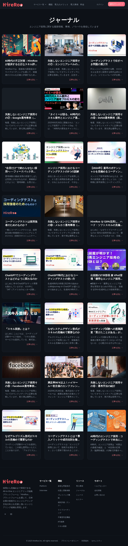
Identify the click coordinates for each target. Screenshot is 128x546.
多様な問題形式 (64, 486)
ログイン (100, 4)
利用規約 (85, 541)
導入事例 (74, 4)
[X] (5, 514)
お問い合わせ (99, 495)
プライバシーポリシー (70, 541)
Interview (43, 490)
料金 (82, 4)
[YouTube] (11, 514)
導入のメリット (61, 4)
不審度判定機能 (64, 517)
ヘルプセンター (100, 486)
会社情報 (97, 490)
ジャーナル (80, 490)
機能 (51, 4)
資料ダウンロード (116, 4)
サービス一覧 (40, 4)
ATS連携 (61, 521)
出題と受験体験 (64, 490)
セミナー (79, 499)
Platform (43, 486)
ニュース (79, 495)
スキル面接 (62, 526)
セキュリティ (96, 541)
